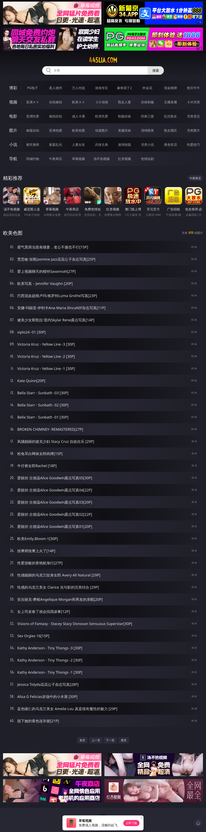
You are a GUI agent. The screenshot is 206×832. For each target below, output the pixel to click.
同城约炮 (32, 159)
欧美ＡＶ (78, 102)
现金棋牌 (170, 88)
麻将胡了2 (124, 88)
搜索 (155, 70)
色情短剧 (147, 159)
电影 (13, 116)
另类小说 (147, 144)
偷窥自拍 (32, 130)
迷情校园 (124, 144)
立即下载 (131, 823)
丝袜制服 (147, 102)
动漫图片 (101, 130)
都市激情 (32, 144)
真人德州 (55, 88)
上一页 (96, 740)
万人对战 (78, 88)
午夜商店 (55, 159)
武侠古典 (101, 144)
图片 (13, 130)
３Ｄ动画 (101, 102)
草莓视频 (78, 159)
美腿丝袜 (124, 130)
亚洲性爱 (32, 116)
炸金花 (147, 88)
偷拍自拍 (55, 116)
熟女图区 (170, 130)
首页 (82, 740)
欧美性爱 (101, 116)
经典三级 (147, 116)
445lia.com (103, 60)
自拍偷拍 (55, 102)
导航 (13, 158)
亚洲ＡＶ (32, 102)
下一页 (110, 740)
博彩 (13, 88)
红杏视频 (124, 159)
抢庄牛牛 (193, 88)
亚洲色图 (55, 130)
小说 (13, 144)
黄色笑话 (170, 144)
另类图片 (193, 130)
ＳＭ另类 (193, 102)
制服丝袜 (124, 116)
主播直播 (170, 102)
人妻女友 (78, 144)
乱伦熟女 (170, 116)
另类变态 (193, 116)
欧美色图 (78, 130)
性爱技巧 (193, 144)
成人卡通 (78, 116)
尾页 (124, 740)
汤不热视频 (101, 159)
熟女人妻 (124, 102)
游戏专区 (101, 88)
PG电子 (32, 88)
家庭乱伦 (55, 144)
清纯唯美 (147, 130)
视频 (13, 102)
